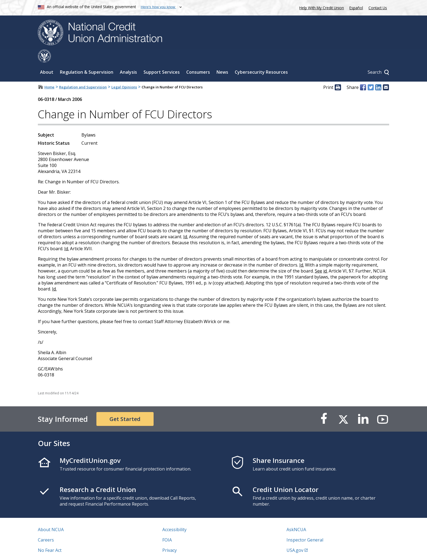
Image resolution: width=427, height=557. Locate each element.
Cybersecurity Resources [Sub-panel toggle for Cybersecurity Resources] (261, 59)
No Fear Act (50, 537)
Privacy (169, 537)
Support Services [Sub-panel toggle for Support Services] (162, 59)
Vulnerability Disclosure (62, 547)
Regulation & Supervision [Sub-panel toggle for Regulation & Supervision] (86, 59)
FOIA (167, 527)
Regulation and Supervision (83, 74)
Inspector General (304, 527)
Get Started (125, 406)
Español (356, 7)
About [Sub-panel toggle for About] (46, 59)
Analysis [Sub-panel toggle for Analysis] (128, 59)
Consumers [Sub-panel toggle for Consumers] (198, 59)
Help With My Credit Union (320, 7)
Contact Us (377, 7)
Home (49, 74)
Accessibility (174, 516)
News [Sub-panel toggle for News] (222, 59)
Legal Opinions (124, 74)
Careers (46, 527)
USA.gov (294, 537)
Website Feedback (180, 547)
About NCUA (51, 516)
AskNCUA (296, 516)
